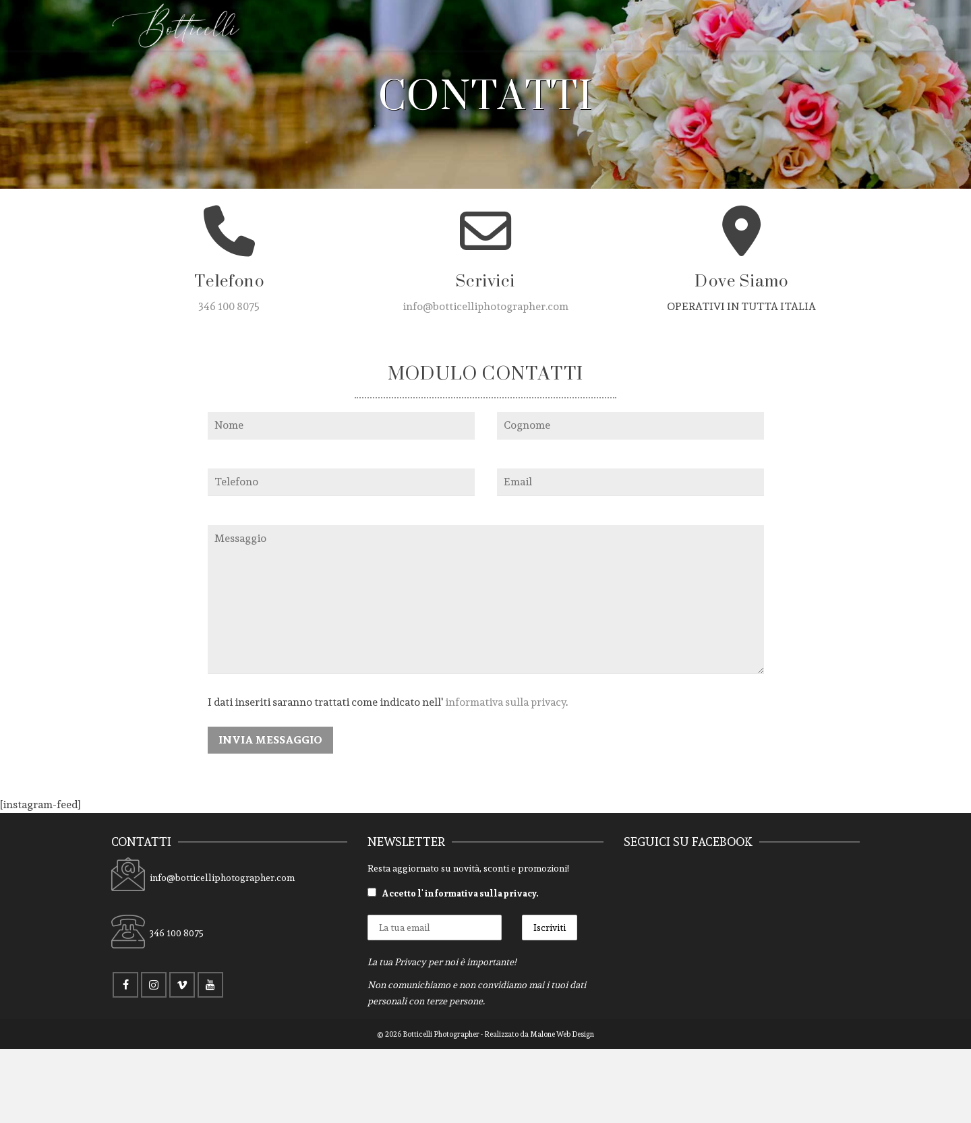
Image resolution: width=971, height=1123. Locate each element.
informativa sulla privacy (505, 702)
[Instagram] (154, 985)
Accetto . (453, 893)
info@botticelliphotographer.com (485, 306)
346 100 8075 (229, 306)
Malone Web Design (562, 1034)
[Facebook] (125, 985)
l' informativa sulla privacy (476, 893)
